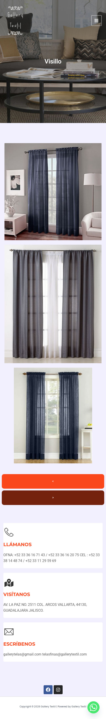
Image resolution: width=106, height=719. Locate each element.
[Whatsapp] (93, 707)
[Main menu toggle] (97, 20)
